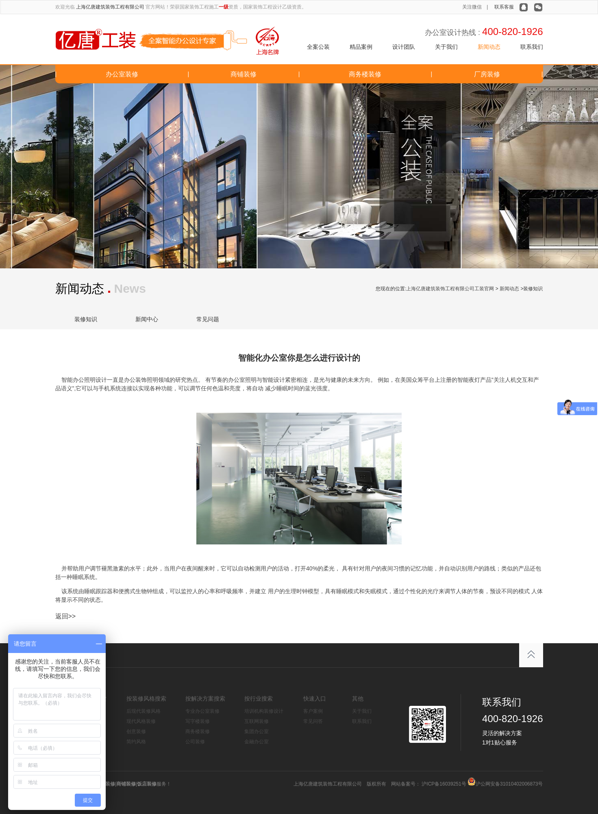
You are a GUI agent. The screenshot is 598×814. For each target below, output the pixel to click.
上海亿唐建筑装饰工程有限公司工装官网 (450, 289)
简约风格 (136, 741)
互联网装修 (256, 721)
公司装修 (195, 741)
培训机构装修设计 (263, 711)
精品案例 (361, 47)
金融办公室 (256, 741)
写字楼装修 (197, 721)
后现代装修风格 (143, 711)
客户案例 (313, 711)
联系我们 (531, 47)
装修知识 (85, 319)
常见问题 (207, 319)
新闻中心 (146, 319)
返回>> (65, 616)
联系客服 (504, 7)
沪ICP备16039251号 (443, 784)
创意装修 (136, 731)
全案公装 (318, 47)
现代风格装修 (141, 721)
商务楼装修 (365, 74)
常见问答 (313, 721)
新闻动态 (489, 47)
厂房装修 (487, 74)
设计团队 (403, 47)
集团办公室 (256, 731)
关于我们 (446, 47)
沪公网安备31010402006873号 (509, 784)
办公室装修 (122, 74)
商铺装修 (244, 74)
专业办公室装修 (202, 711)
